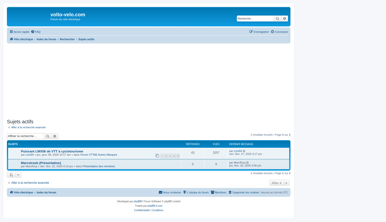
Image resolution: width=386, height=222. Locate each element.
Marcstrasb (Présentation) (41, 163)
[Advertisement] (148, 80)
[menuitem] (36, 32)
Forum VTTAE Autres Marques (98, 154)
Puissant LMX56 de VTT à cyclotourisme (52, 151)
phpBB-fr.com (154, 205)
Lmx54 (30, 154)
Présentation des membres (99, 166)
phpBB (137, 201)
